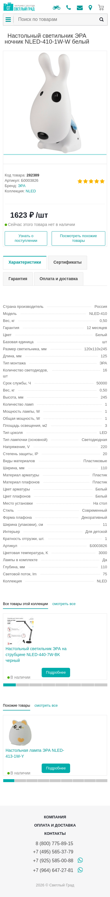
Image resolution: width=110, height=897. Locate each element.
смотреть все (64, 604)
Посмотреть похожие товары (78, 238)
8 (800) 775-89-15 (53, 843)
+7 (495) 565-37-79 (53, 851)
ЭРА (22, 186)
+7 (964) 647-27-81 (53, 870)
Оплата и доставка (55, 825)
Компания (55, 817)
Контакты (55, 833)
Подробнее (56, 672)
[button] (55, 154)
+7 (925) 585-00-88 (53, 860)
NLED (31, 191)
